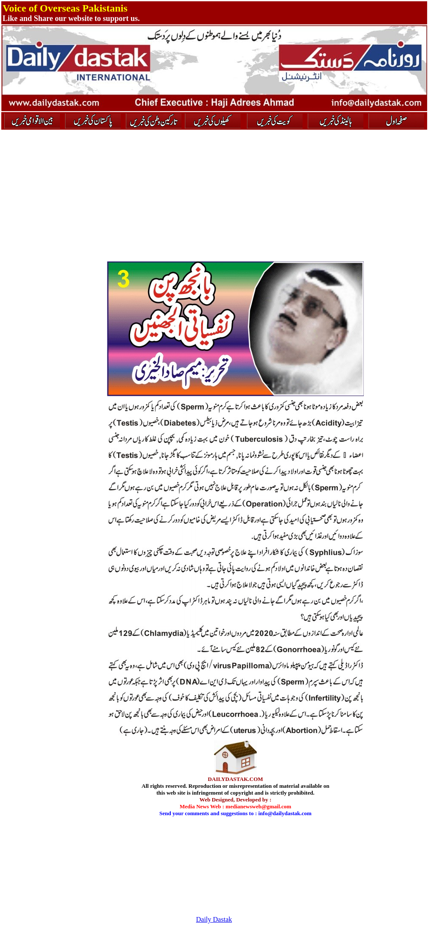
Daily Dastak (214, 919)
